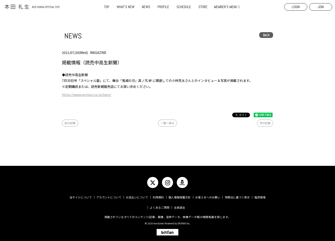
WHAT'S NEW (125, 6)
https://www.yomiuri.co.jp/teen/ (86, 94)
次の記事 (265, 123)
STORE (202, 6)
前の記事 (70, 123)
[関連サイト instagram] (167, 182)
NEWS (146, 6)
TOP (106, 6)
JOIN (321, 6)
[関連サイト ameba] (182, 182)
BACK (266, 35)
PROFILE (163, 6)
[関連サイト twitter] (152, 182)
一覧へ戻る (167, 123)
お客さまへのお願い (207, 197)
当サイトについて (81, 197)
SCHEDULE (184, 6)
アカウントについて (108, 197)
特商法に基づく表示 (237, 197)
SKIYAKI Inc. (183, 223)
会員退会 (179, 207)
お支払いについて (137, 197)
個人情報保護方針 (179, 197)
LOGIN (296, 6)
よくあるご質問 (159, 207)
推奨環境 (259, 197)
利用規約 (158, 197)
